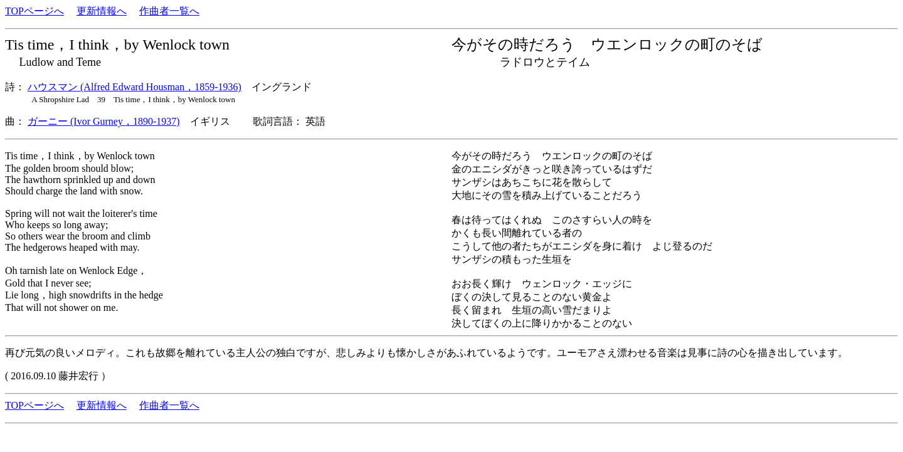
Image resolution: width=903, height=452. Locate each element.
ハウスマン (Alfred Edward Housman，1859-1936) (134, 86)
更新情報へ (102, 11)
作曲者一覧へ (169, 11)
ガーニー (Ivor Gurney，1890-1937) (104, 121)
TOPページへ (34, 11)
